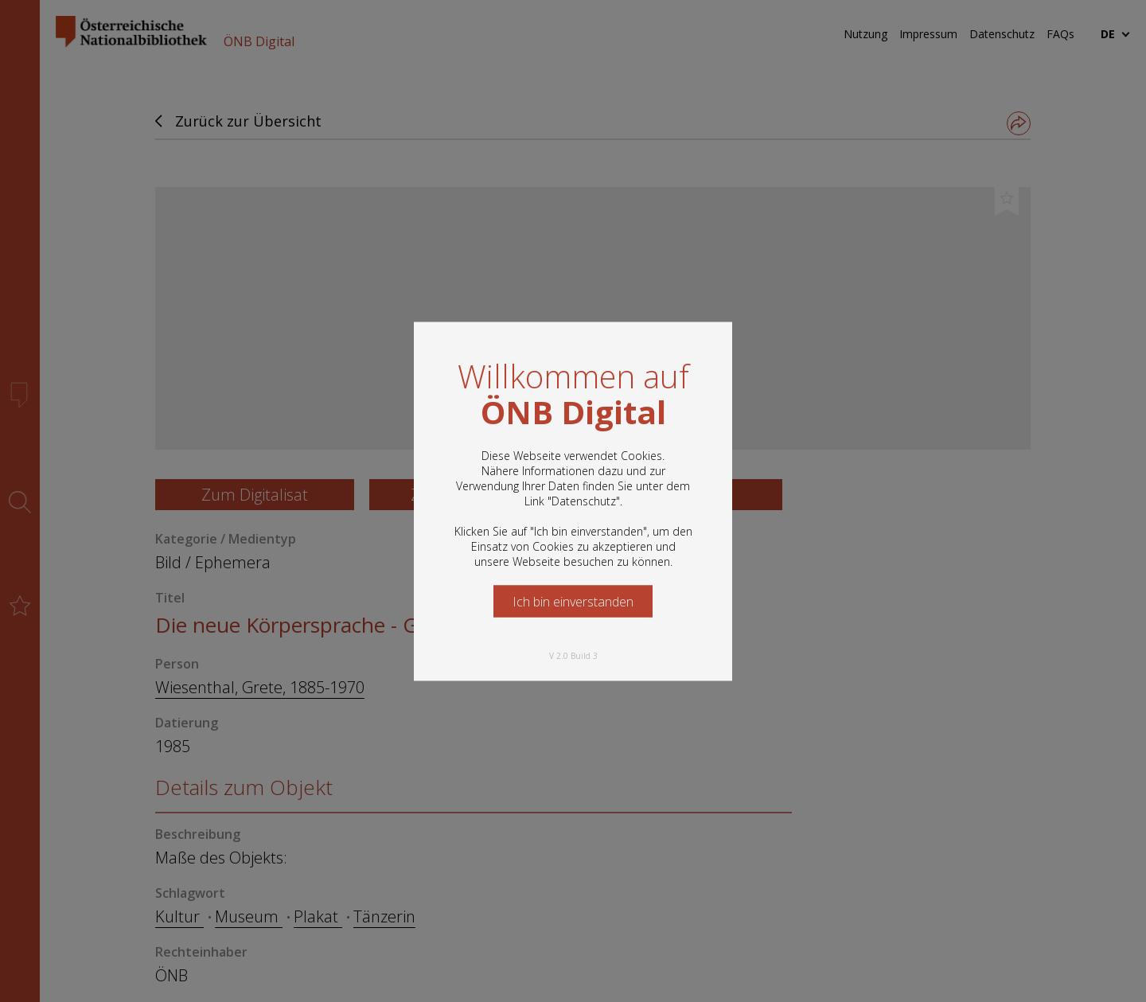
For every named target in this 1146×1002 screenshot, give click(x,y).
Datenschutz (584, 500)
